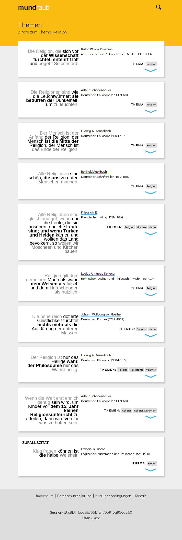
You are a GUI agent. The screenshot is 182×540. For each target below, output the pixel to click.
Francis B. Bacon (93, 449)
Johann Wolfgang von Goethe (101, 314)
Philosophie (136, 369)
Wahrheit (150, 369)
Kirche (152, 227)
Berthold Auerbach (94, 171)
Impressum (44, 495)
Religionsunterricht (145, 410)
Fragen (152, 463)
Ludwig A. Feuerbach (96, 131)
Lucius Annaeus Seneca (98, 273)
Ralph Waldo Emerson (96, 49)
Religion (151, 64)
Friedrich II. (89, 212)
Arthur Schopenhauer (96, 90)
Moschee (141, 227)
